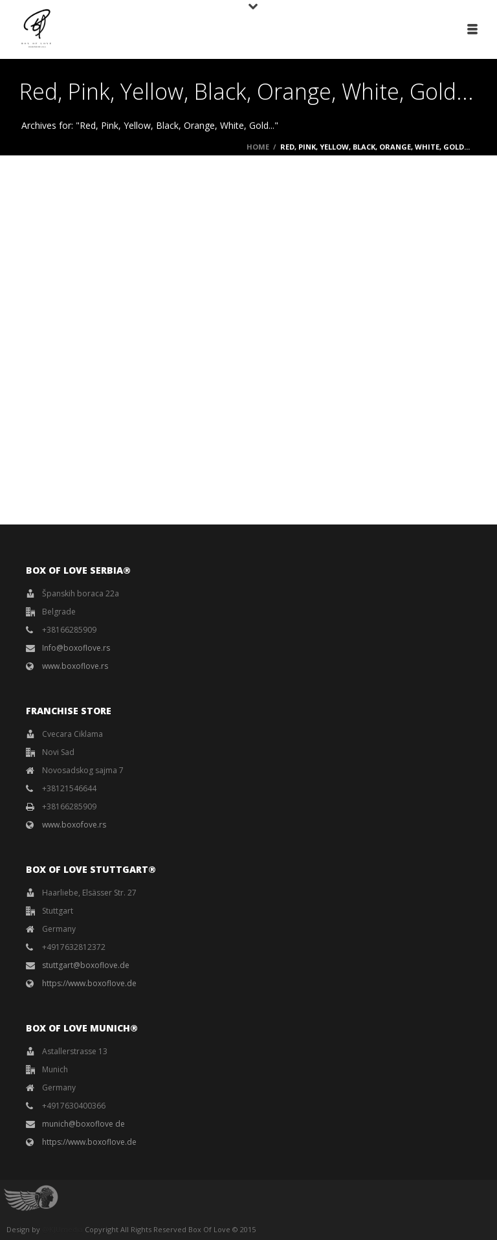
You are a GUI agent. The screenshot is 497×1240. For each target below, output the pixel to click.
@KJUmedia (62, 1229)
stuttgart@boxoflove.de (85, 965)
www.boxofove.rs (74, 824)
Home (258, 147)
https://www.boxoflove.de (89, 983)
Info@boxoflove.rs (76, 647)
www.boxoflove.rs (75, 665)
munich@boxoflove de (83, 1123)
